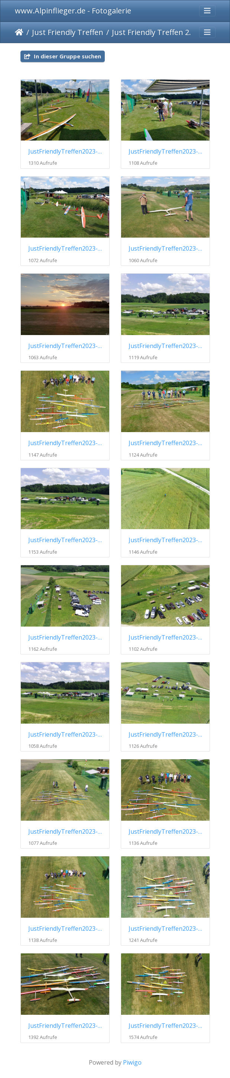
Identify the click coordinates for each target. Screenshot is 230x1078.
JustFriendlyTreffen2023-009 (65, 540)
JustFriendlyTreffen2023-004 (165, 248)
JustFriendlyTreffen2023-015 (65, 831)
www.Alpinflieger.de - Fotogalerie (73, 11)
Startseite (19, 32)
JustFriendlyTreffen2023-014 (165, 734)
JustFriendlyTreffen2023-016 (165, 831)
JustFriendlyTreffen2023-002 (165, 151)
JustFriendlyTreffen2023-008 (165, 443)
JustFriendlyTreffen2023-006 (165, 346)
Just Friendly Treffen (67, 32)
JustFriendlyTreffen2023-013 (65, 734)
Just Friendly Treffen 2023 (154, 32)
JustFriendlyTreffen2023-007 (65, 443)
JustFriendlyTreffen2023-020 (165, 1025)
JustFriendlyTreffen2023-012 (165, 637)
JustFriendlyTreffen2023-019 (65, 1025)
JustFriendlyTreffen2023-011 (65, 637)
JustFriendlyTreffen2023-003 (65, 248)
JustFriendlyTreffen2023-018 (165, 928)
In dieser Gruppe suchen (62, 56)
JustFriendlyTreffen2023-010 (165, 540)
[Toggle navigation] (207, 10)
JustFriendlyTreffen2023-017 (65, 928)
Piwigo (132, 1062)
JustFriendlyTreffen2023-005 (65, 346)
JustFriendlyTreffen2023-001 (65, 151)
